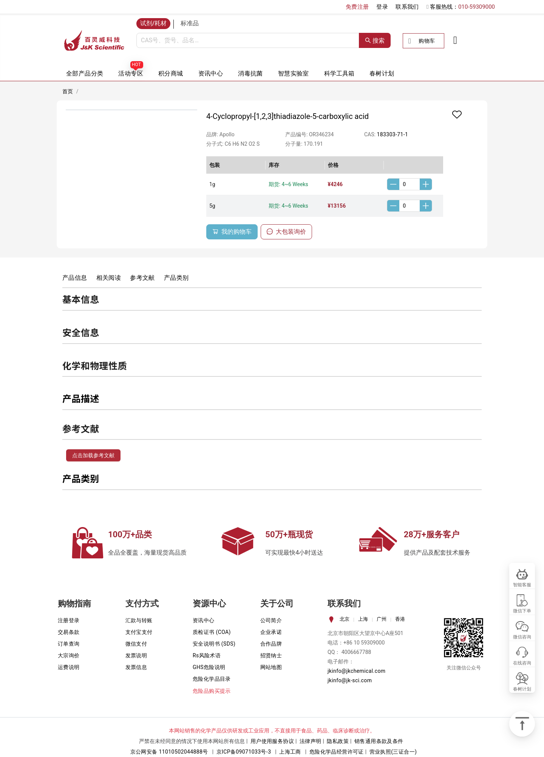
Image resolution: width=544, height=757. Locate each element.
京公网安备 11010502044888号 (169, 752)
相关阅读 (108, 277)
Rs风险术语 (207, 655)
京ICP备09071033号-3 (243, 752)
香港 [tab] (400, 619)
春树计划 (381, 73)
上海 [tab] (363, 619)
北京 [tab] (344, 619)
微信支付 (136, 644)
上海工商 (290, 752)
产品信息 (74, 277)
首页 (67, 91)
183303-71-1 (392, 134)
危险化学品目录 (212, 679)
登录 (382, 6)
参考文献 (142, 277)
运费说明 (69, 667)
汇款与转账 (139, 620)
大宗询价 (69, 655)
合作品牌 (271, 644)
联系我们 (407, 6)
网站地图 (271, 667)
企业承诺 (271, 632)
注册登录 (69, 620)
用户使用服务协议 (272, 741)
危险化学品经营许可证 (336, 752)
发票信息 (136, 667)
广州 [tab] (381, 619)
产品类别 (176, 277)
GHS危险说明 (209, 667)
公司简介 (271, 620)
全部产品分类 (84, 73)
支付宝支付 (139, 632)
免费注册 (357, 6)
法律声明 (310, 741)
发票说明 (136, 655)
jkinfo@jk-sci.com (350, 680)
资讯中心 (210, 73)
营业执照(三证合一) (393, 752)
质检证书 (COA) (212, 632)
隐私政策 (338, 741)
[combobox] (247, 40)
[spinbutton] (409, 184)
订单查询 (69, 644)
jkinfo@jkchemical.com (357, 671)
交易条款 (69, 632)
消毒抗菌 (250, 73)
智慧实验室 (293, 73)
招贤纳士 (271, 655)
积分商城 (170, 73)
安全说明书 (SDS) (214, 644)
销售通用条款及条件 (378, 741)
